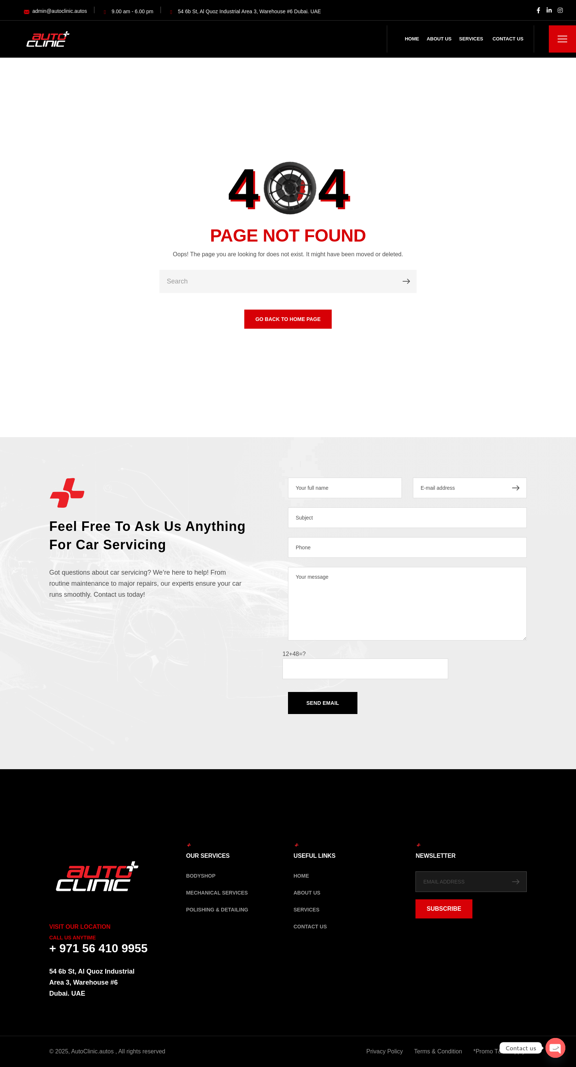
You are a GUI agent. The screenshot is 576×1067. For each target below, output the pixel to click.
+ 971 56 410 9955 (98, 948)
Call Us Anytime (72, 938)
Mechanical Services (217, 893)
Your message (407, 603)
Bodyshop (200, 876)
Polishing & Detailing (217, 910)
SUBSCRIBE (443, 909)
